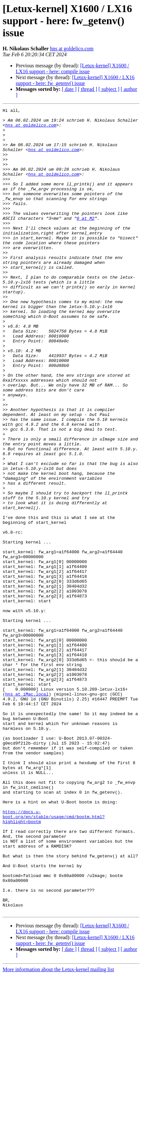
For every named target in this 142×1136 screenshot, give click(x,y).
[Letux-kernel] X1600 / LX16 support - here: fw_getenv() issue (75, 80)
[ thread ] (87, 89)
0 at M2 (86, 241)
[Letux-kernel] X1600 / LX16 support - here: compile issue (72, 68)
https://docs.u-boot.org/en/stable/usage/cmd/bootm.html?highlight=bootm (54, 959)
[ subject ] (108, 89)
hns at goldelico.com (72, 48)
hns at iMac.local (27, 812)
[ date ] (69, 89)
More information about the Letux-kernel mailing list (58, 1130)
